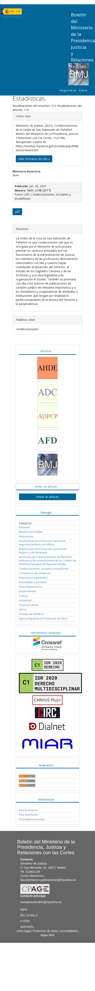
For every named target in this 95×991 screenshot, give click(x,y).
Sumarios (24, 527)
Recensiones (26, 536)
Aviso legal (23, 931)
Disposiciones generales (33, 577)
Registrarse (68, 90)
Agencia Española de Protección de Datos (43, 618)
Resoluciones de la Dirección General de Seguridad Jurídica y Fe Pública (42, 542)
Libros (22, 609)
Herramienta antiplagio (46, 633)
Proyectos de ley (28, 605)
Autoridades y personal (32, 582)
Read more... (12, 11)
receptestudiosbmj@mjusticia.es (41, 902)
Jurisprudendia (27, 591)
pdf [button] (17, 212)
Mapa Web (47, 935)
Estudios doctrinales (30, 532)
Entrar (83, 90)
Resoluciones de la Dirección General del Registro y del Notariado (42, 550)
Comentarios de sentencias (35, 573)
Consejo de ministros (31, 614)
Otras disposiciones (30, 586)
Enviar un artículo (46, 486)
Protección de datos (45, 931)
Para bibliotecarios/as (32, 819)
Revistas (46, 351)
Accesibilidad (68, 931)
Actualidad (25, 600)
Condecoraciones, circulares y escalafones (44, 568)
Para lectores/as (28, 810)
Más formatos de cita (34, 159)
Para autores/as (28, 814)
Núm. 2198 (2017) (39, 190)
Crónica (23, 596)
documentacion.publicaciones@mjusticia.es (48, 880)
